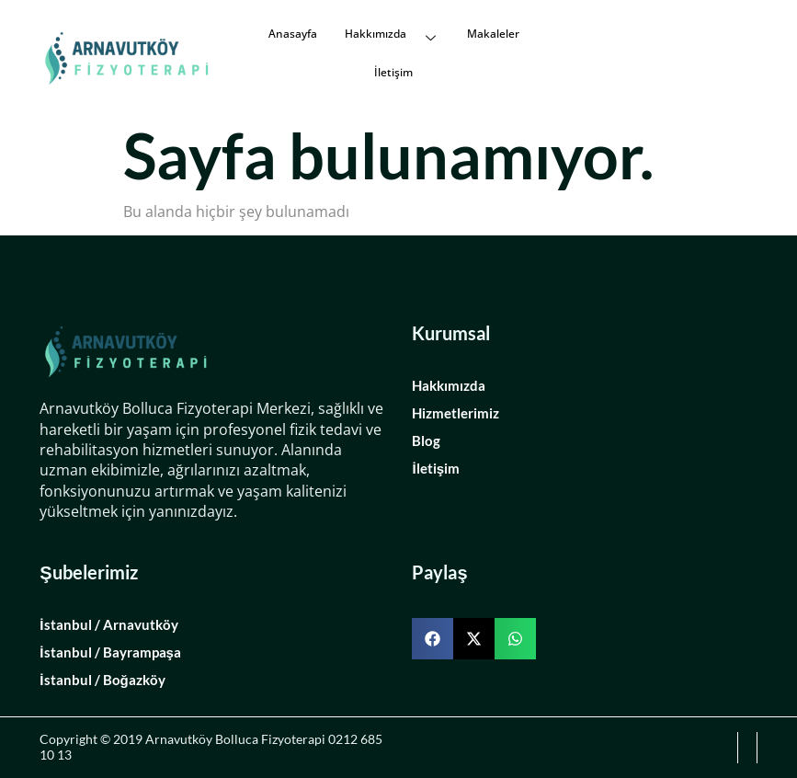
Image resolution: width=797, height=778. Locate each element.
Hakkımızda (392, 33)
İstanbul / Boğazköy (102, 679)
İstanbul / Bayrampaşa (110, 652)
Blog (426, 440)
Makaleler (493, 33)
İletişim (393, 72)
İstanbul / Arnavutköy (108, 624)
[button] (432, 638)
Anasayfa (292, 33)
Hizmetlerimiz (455, 413)
